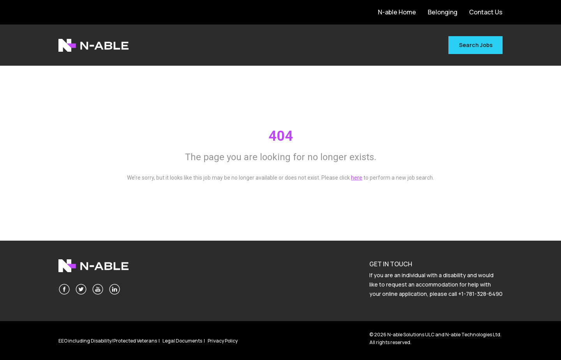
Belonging (442, 12)
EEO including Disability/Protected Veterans (107, 340)
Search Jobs (475, 45)
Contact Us (486, 12)
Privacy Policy (223, 340)
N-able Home (397, 12)
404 (280, 136)
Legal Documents (182, 340)
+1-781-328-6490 (480, 293)
